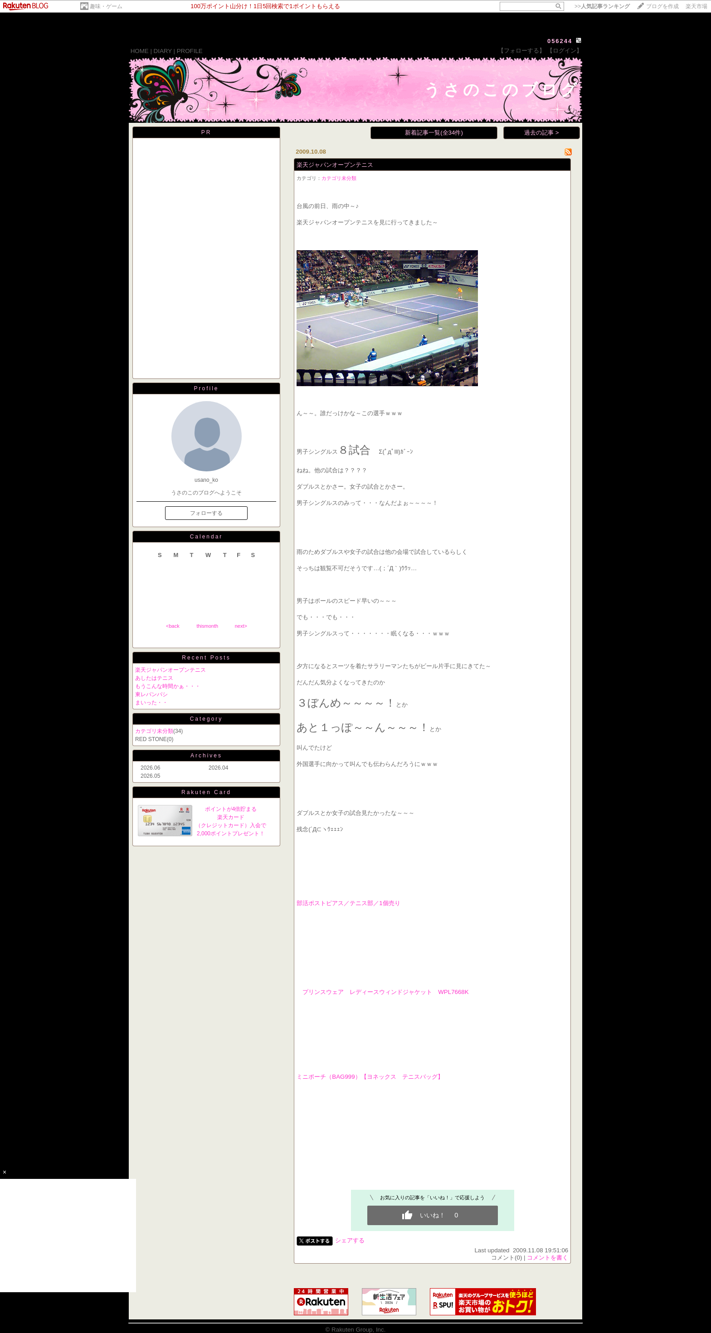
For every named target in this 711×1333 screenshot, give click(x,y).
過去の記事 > (541, 132)
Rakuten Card (206, 792)
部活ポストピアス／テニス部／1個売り (348, 903)
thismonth (207, 626)
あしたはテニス (154, 678)
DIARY (163, 51)
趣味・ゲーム (106, 6)
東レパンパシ (151, 694)
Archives (206, 755)
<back (173, 626)
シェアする (350, 1240)
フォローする (206, 513)
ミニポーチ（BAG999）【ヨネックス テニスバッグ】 (370, 1076)
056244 (559, 41)
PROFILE (190, 51)
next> (241, 626)
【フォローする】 (521, 50)
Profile (206, 388)
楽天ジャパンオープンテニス (170, 670)
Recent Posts (206, 657)
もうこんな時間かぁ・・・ (167, 686)
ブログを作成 (662, 6)
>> (602, 6)
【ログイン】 (564, 50)
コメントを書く (547, 1257)
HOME (140, 51)
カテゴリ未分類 (154, 731)
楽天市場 (696, 6)
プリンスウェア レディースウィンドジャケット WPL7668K (382, 992)
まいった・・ (151, 702)
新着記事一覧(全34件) (434, 132)
